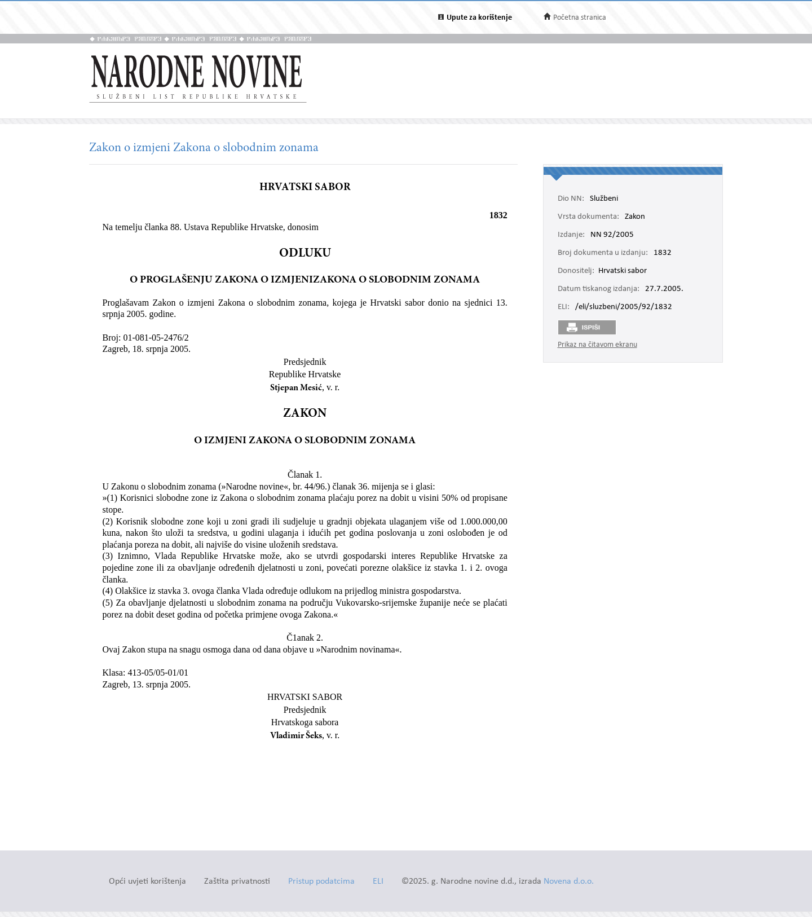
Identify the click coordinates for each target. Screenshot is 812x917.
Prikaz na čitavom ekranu (597, 345)
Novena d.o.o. (569, 882)
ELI (378, 882)
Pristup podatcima (321, 882)
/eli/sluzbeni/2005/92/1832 (623, 307)
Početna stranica (579, 18)
